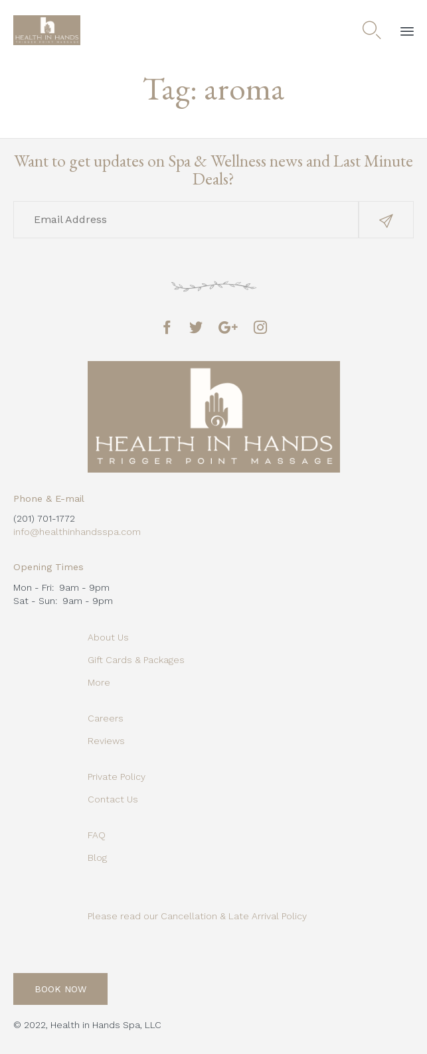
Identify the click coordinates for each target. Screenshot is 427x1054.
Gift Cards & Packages (136, 659)
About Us (108, 637)
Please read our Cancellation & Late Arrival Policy (197, 916)
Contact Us (113, 799)
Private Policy (116, 776)
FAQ (97, 835)
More (99, 682)
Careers (106, 718)
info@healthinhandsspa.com (77, 531)
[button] (386, 219)
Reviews (106, 740)
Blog (97, 857)
